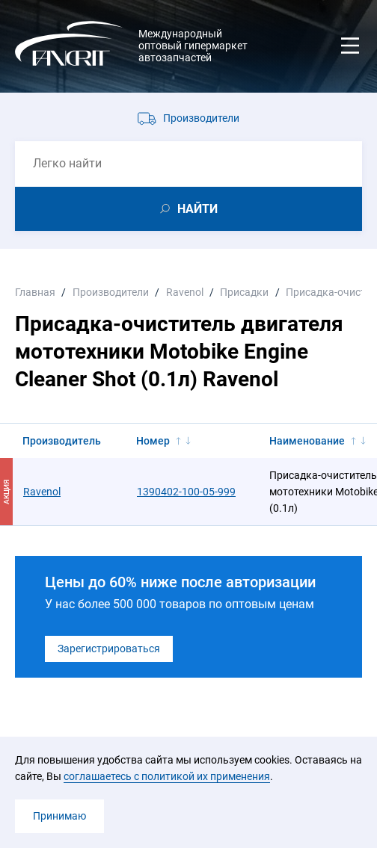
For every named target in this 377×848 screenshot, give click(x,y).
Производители (201, 118)
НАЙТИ (197, 209)
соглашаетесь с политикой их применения (167, 776)
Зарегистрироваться (109, 648)
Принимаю (59, 816)
